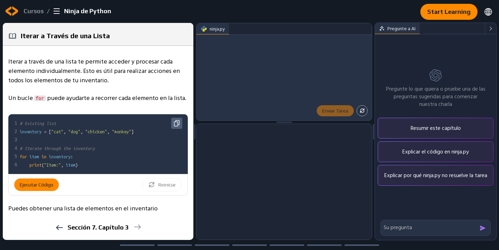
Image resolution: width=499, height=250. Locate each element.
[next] (137, 227)
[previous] (59, 227)
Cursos (34, 11)
